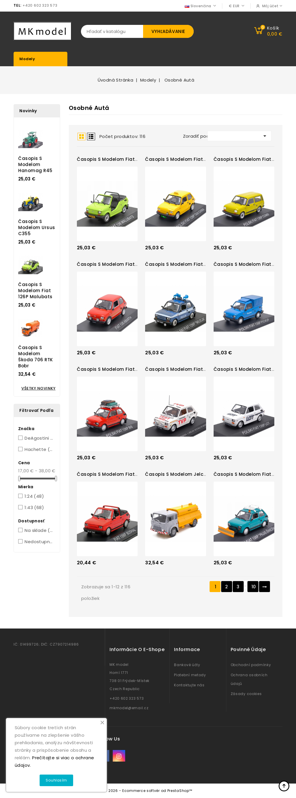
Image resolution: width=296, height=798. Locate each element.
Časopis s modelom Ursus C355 (36, 227)
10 (253, 587)
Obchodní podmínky (251, 664)
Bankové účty (187, 664)
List (91, 136)
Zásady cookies (246, 693)
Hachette (39, 449)
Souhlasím (56, 780)
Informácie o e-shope (137, 649)
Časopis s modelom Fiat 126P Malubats (35, 290)
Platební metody (190, 674)
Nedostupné (39, 542)
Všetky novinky (38, 388)
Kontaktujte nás (189, 685)
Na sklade (39, 530)
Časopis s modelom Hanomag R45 (35, 164)
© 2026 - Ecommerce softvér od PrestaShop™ (148, 790)
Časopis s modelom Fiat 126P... (113, 159)
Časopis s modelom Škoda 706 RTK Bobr (35, 356)
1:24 (34, 496)
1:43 (34, 507)
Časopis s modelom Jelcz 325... (182, 474)
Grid (81, 136)
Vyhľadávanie (168, 31)
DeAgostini (39, 438)
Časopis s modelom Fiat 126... (112, 264)
